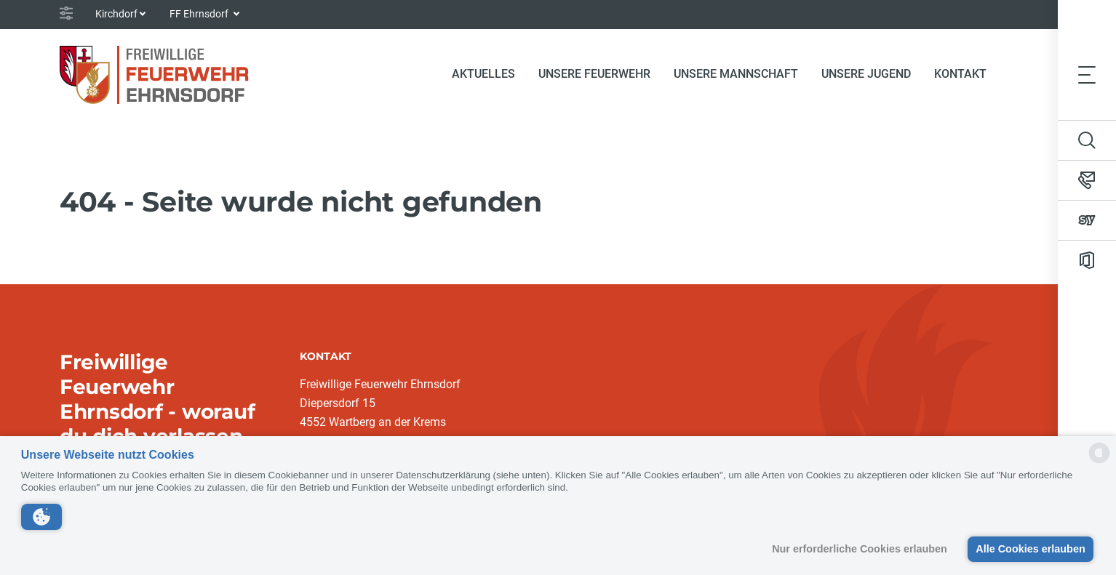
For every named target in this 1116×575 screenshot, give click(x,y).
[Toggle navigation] (1087, 74)
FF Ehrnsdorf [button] (200, 14)
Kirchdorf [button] (116, 14)
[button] (41, 517)
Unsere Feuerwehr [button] (594, 74)
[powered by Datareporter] (1099, 462)
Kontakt (960, 74)
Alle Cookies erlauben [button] (1030, 549)
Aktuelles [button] (483, 74)
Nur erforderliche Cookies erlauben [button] (859, 549)
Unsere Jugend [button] (866, 74)
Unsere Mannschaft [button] (736, 74)
